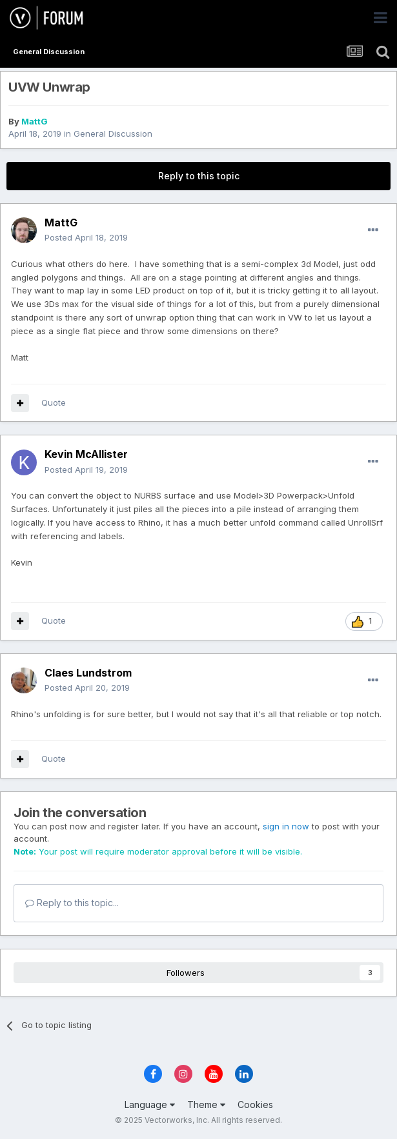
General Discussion (113, 133)
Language (150, 1104)
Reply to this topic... (72, 902)
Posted (86, 237)
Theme (206, 1104)
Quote (53, 402)
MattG (34, 121)
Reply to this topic (198, 175)
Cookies (255, 1104)
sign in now (286, 826)
